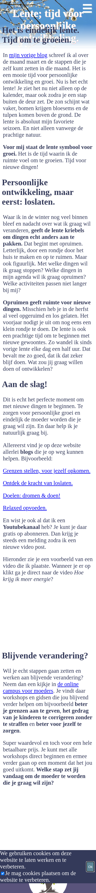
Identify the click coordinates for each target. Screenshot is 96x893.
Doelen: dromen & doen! (31, 495)
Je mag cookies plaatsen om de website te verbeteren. (38, 876)
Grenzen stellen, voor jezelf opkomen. (46, 471)
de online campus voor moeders (41, 687)
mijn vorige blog (28, 55)
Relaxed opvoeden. (25, 508)
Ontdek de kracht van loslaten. (38, 483)
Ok (90, 867)
